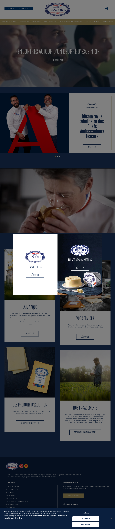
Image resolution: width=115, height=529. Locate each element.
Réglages (86, 514)
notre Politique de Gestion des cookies (42, 516)
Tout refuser (86, 519)
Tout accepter (85, 525)
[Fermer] (111, 519)
